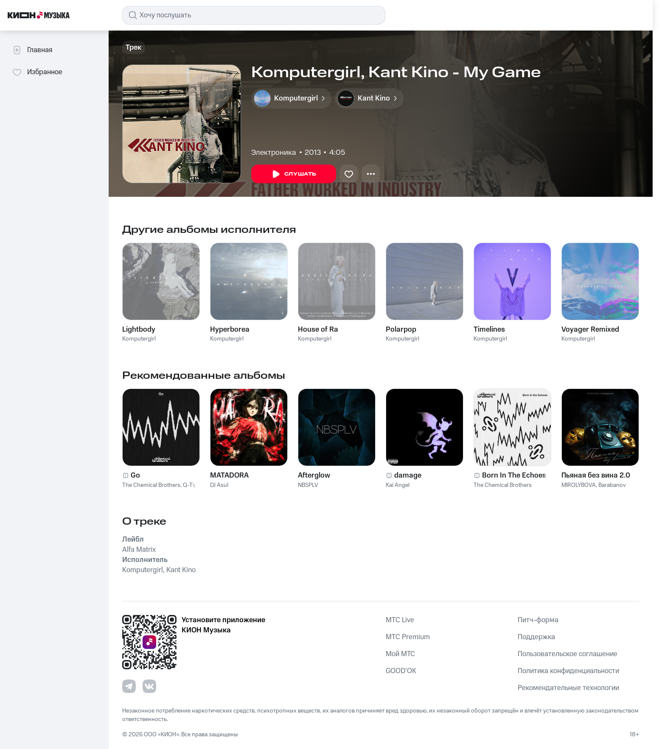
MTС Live (400, 620)
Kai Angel (397, 485)
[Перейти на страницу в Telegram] (129, 686)
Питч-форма (538, 620)
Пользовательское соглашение (567, 654)
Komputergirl (139, 339)
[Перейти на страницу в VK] (149, 686)
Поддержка (536, 637)
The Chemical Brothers (151, 485)
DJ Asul (219, 485)
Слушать (294, 174)
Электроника (273, 153)
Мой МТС (400, 654)
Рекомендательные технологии (568, 688)
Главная (32, 50)
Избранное (37, 72)
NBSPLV (308, 485)
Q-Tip (190, 485)
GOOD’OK (401, 671)
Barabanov (612, 485)
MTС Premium (408, 637)
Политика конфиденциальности (568, 671)
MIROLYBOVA (578, 485)
